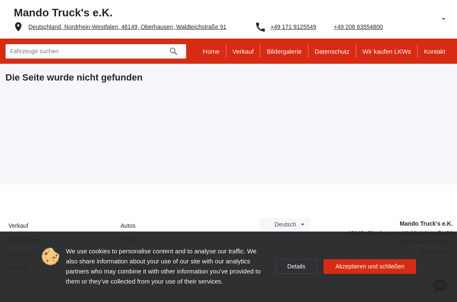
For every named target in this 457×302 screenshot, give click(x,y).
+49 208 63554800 (358, 26)
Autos (128, 225)
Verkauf (18, 225)
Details (297, 266)
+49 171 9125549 (293, 26)
